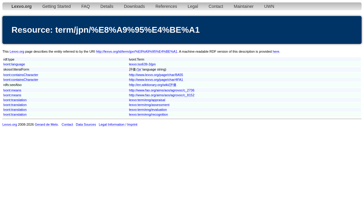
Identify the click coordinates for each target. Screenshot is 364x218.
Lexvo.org (17, 51)
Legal (193, 6)
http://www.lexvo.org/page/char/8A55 (156, 75)
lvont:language (14, 64)
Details (106, 6)
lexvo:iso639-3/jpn (142, 64)
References (166, 6)
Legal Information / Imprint (118, 124)
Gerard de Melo (46, 124)
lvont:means (12, 90)
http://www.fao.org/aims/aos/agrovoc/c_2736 (161, 90)
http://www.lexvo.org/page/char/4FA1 (156, 79)
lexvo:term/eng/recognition (148, 114)
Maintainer (243, 6)
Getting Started (56, 6)
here (276, 51)
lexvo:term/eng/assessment (149, 105)
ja (139, 69)
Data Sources (86, 124)
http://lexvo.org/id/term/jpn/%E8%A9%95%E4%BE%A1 (136, 51)
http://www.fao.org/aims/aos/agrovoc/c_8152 (161, 95)
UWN (269, 6)
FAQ (85, 6)
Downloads (134, 6)
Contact (216, 6)
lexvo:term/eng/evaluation (148, 109)
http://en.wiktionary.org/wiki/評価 (152, 85)
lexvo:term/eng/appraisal (147, 100)
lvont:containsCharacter (20, 75)
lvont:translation (15, 100)
